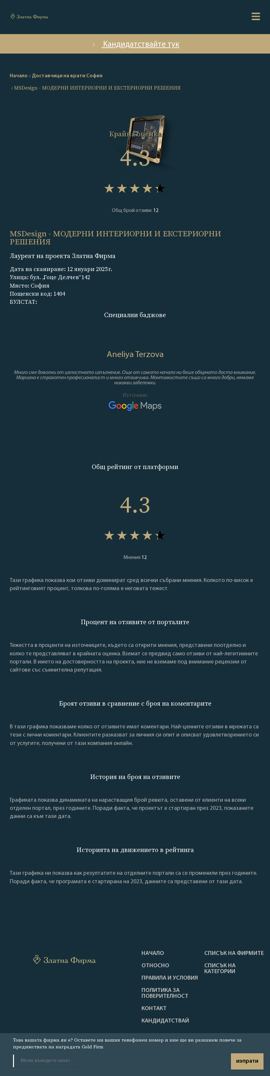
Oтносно (155, 966)
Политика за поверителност (165, 993)
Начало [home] (19, 76)
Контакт (154, 1009)
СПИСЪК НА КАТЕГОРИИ (220, 969)
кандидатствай (165, 1021)
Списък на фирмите (234, 954)
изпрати (247, 1061)
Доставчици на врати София (67, 76)
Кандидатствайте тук (135, 45)
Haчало (153, 954)
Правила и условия (170, 978)
